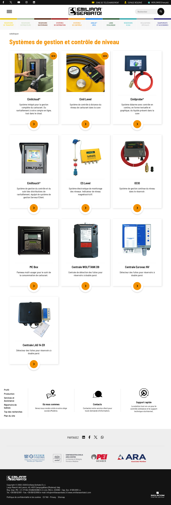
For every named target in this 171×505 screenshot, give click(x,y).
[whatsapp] (102, 437)
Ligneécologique (111, 24)
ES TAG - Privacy (49, 497)
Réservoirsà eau (128, 24)
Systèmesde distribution (60, 24)
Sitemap (61, 497)
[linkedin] (34, 2)
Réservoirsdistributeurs (25, 24)
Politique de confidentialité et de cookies (24, 497)
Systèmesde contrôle (77, 24)
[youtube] (19, 2)
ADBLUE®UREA (94, 24)
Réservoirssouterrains (42, 24)
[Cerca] (149, 11)
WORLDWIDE (158, 2)
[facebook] (3, 2)
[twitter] (11, 2)
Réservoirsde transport (8, 24)
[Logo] (85, 11)
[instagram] (26, 2)
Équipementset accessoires (162, 24)
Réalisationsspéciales (145, 24)
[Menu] (9, 11)
